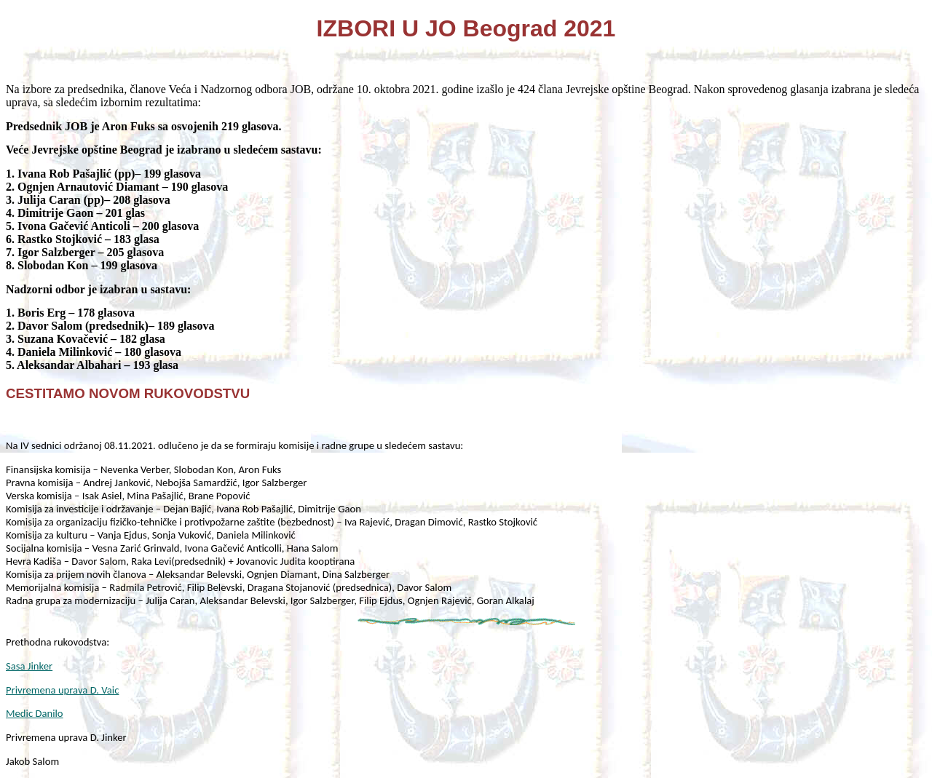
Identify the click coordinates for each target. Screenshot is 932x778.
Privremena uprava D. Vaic (62, 689)
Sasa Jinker (29, 665)
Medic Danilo (34, 713)
